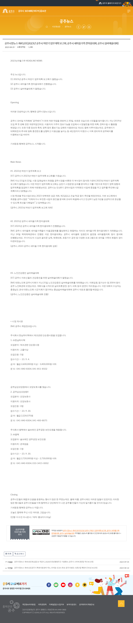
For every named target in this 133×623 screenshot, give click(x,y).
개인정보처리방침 (29, 604)
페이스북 (49, 585)
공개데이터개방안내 (86, 604)
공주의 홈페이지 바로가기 (110, 3)
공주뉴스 (68, 26)
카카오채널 (84, 585)
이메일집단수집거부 (56, 604)
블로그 (56, 585)
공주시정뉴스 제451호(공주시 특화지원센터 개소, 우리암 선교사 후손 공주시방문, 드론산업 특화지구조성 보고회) (61, 568)
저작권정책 (42, 604)
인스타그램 (70, 585)
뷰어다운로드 (72, 604)
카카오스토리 (77, 585)
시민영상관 (56, 26)
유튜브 (63, 585)
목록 (8, 554)
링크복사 (19, 554)
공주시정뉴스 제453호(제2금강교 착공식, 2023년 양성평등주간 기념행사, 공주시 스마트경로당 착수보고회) (61, 561)
